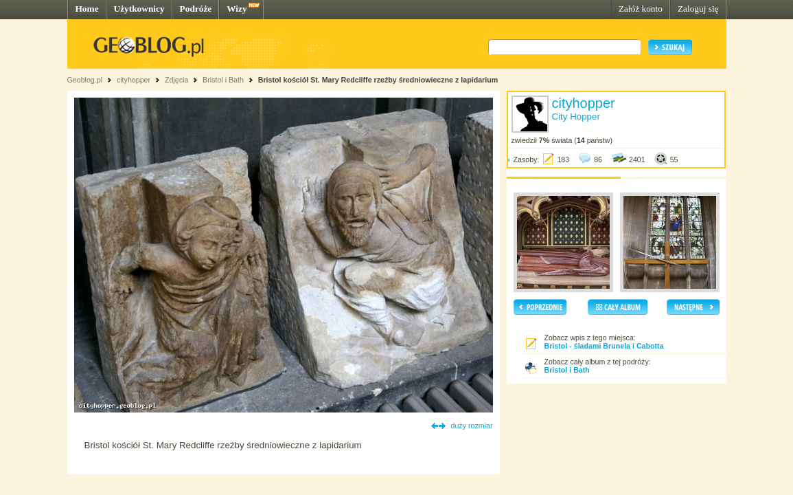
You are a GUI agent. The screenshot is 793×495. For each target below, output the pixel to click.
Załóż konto (641, 8)
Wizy (236, 8)
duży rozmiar (472, 425)
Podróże (196, 8)
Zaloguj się (698, 8)
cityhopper (133, 80)
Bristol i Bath (223, 80)
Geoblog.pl (85, 80)
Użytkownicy (139, 8)
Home (87, 8)
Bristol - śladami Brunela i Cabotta (604, 346)
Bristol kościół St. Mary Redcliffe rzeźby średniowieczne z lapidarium (378, 80)
